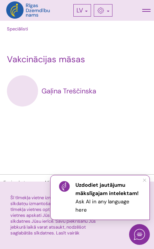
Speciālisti (17, 29)
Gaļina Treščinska (69, 91)
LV (79, 10)
